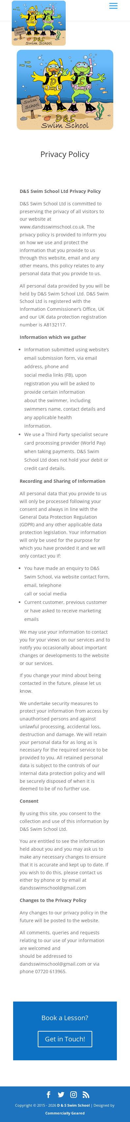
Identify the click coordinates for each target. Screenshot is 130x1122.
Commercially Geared (65, 1113)
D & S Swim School (73, 1105)
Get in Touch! (65, 1039)
